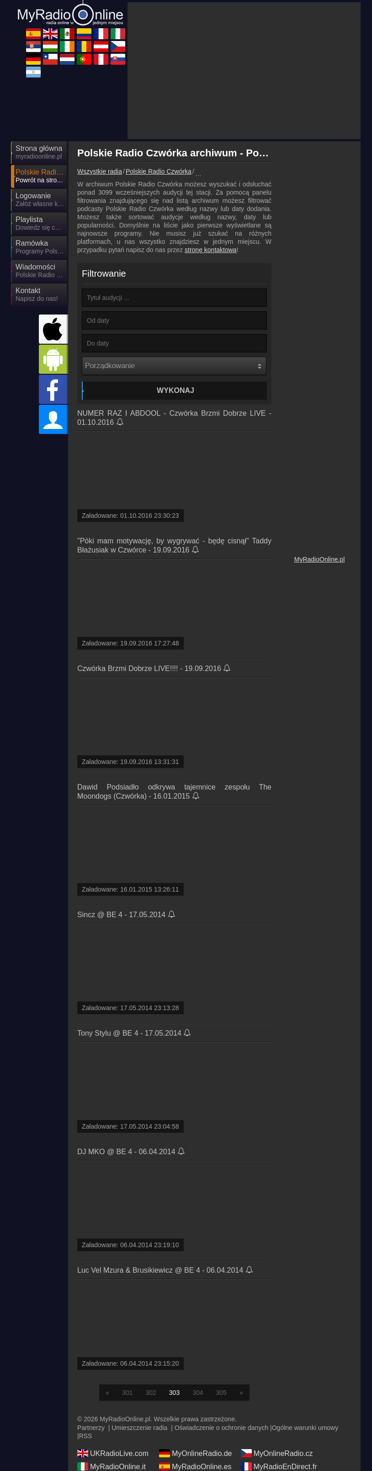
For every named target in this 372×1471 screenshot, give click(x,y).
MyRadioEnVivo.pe (114, 1450)
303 (174, 1310)
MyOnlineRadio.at (276, 1411)
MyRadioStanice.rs (278, 1424)
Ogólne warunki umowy (305, 1345)
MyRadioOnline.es (195, 1384)
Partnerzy (91, 1345)
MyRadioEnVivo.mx (279, 1437)
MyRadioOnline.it (111, 1384)
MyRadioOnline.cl (112, 1424)
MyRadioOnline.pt (194, 1437)
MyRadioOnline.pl (319, 477)
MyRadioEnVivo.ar (113, 1411)
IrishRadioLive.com (114, 1398)
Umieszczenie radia (139, 1345)
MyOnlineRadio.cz (277, 1371)
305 (221, 1310)
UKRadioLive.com (113, 1371)
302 (150, 1310)
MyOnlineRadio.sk (195, 1411)
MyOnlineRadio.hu (195, 1398)
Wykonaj (175, 308)
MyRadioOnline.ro (276, 1398)
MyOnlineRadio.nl (194, 1424)
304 (197, 1310)
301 (127, 1310)
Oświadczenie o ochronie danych (221, 1345)
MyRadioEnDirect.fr (279, 1384)
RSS (85, 1353)
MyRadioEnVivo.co (114, 1437)
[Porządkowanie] (174, 284)
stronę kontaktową (211, 167)
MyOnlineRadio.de (195, 1371)
